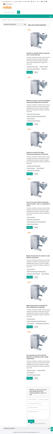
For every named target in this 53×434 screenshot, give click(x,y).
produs (9, 19)
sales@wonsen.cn (8, 1)
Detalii (36, 72)
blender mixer (44, 69)
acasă (4, 19)
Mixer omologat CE (40, 168)
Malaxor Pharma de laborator (32, 66)
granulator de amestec (31, 370)
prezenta (31, 421)
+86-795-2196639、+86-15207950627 (22, 1)
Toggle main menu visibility (51, 15)
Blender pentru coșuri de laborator (33, 69)
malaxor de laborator (44, 66)
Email (30, 72)
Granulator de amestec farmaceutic (33, 120)
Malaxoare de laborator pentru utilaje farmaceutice (36, 116)
